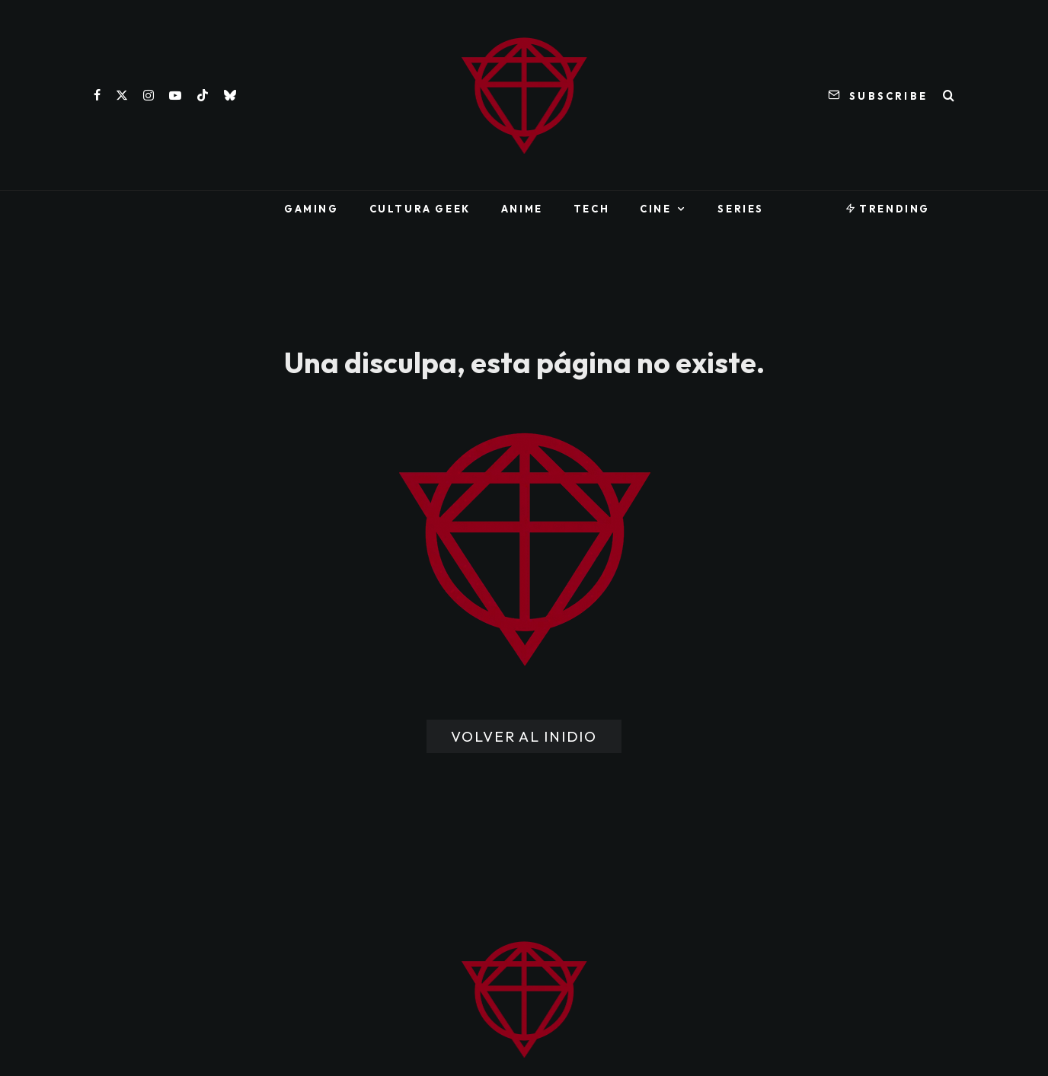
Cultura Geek (420, 209)
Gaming (311, 209)
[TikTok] (202, 95)
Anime (522, 209)
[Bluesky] (230, 95)
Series (740, 209)
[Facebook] (97, 95)
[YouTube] (175, 95)
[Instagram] (148, 95)
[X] (122, 95)
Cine (655, 209)
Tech (591, 209)
